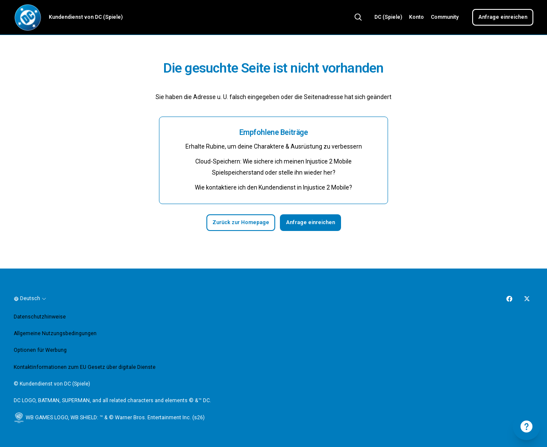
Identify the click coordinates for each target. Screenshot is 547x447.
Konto (416, 17)
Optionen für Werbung (40, 350)
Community (445, 17)
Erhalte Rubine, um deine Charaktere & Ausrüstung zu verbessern (273, 146)
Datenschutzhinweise (40, 317)
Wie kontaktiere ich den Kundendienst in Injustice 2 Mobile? (273, 187)
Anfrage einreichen (502, 17)
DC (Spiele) (388, 17)
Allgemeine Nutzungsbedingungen (55, 333)
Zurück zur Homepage (240, 222)
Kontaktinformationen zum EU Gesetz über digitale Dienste (85, 367)
